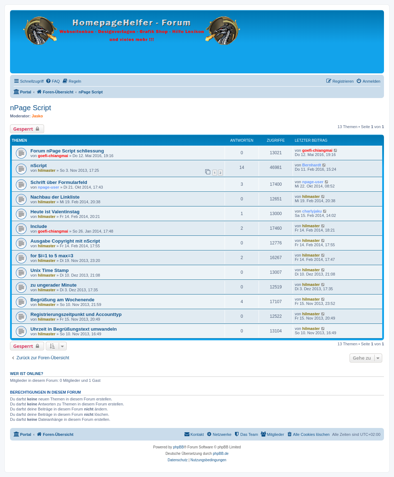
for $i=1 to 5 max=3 (51, 255)
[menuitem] (52, 81)
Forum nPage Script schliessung (67, 151)
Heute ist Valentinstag (55, 211)
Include (38, 226)
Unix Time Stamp (49, 270)
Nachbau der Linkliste (55, 197)
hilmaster (47, 170)
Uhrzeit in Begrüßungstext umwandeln (73, 329)
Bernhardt (311, 165)
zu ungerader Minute (53, 285)
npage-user (48, 187)
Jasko (37, 116)
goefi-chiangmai (53, 156)
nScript (38, 165)
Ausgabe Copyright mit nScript (65, 241)
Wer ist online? (26, 373)
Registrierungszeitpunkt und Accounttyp (75, 314)
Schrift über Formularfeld (58, 182)
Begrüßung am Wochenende (62, 299)
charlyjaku (312, 211)
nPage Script (30, 108)
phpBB (178, 447)
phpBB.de (221, 454)
